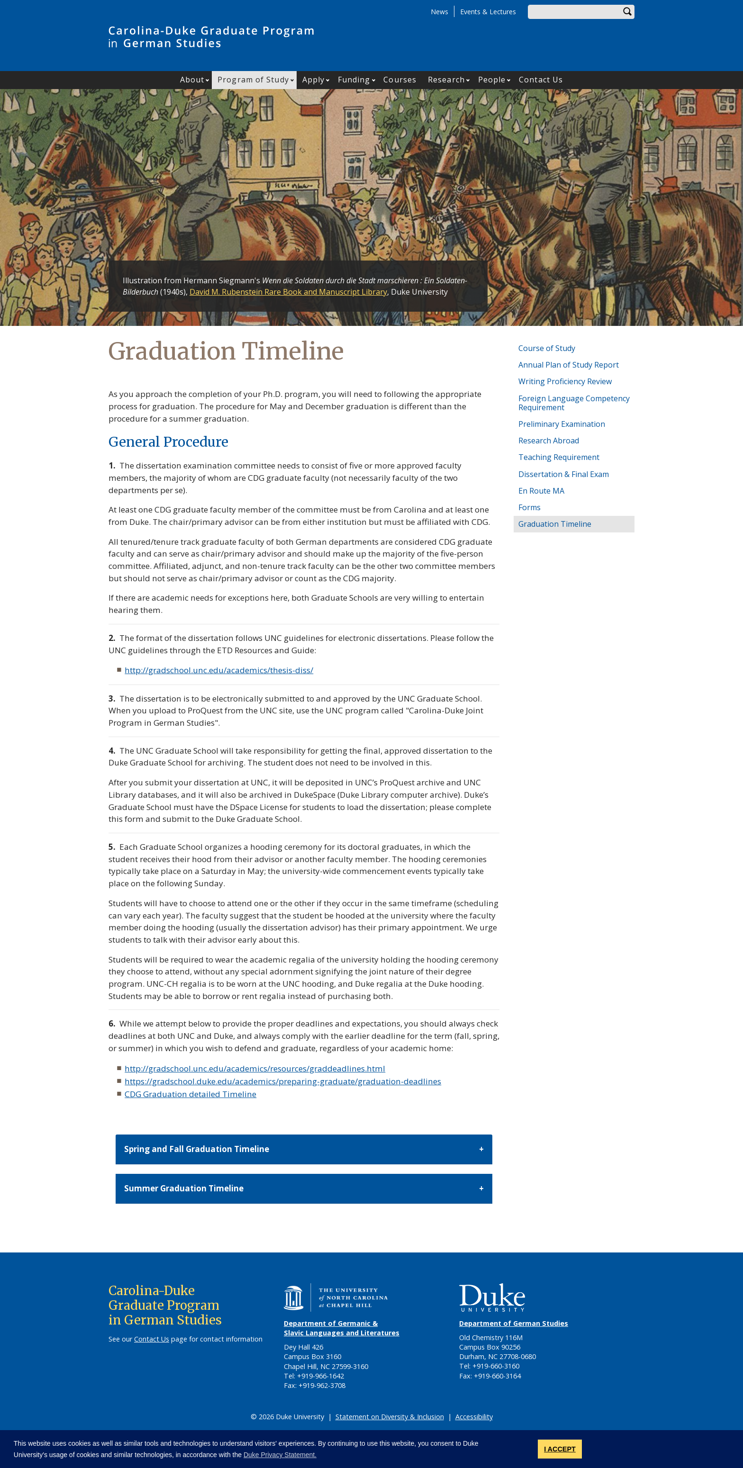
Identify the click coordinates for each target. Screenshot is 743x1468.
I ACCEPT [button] (560, 1449)
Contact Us (541, 79)
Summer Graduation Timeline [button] (184, 1188)
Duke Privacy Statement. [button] (280, 1455)
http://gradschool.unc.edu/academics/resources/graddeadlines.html (255, 1068)
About (192, 79)
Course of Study (546, 348)
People (492, 79)
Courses (400, 79)
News (439, 11)
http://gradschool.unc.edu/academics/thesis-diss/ (219, 670)
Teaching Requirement (558, 457)
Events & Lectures (488, 11)
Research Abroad (548, 440)
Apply (313, 79)
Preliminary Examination (561, 424)
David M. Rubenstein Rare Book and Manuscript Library (288, 292)
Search (627, 12)
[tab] (304, 1149)
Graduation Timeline (554, 524)
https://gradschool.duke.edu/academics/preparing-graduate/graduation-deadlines (283, 1081)
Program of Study (253, 79)
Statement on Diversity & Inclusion (389, 1416)
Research (446, 79)
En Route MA (541, 491)
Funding (354, 79)
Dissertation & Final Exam (563, 474)
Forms (529, 507)
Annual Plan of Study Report (568, 365)
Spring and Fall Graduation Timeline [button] (196, 1149)
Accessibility (474, 1416)
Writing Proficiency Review (565, 381)
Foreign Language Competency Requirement (574, 403)
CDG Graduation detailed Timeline (190, 1094)
